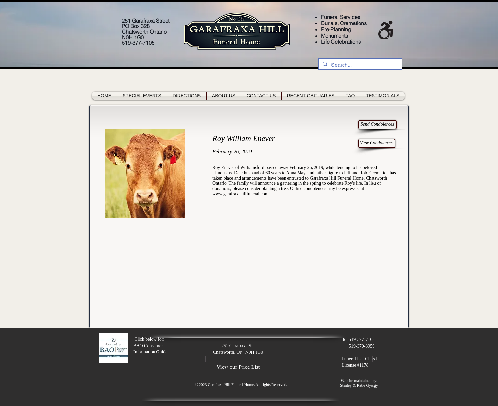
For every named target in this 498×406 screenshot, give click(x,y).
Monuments (334, 35)
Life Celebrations (341, 42)
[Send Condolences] (377, 124)
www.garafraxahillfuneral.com (240, 193)
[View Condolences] (376, 143)
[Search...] (359, 65)
